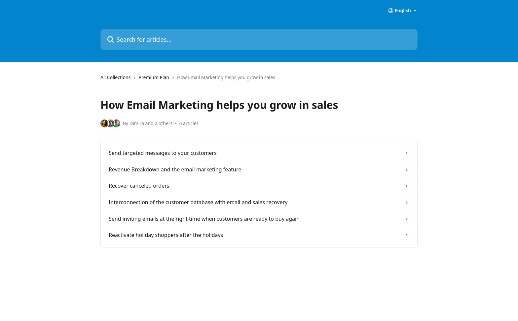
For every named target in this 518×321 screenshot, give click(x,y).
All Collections (115, 77)
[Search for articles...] (259, 39)
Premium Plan (153, 77)
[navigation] (259, 80)
